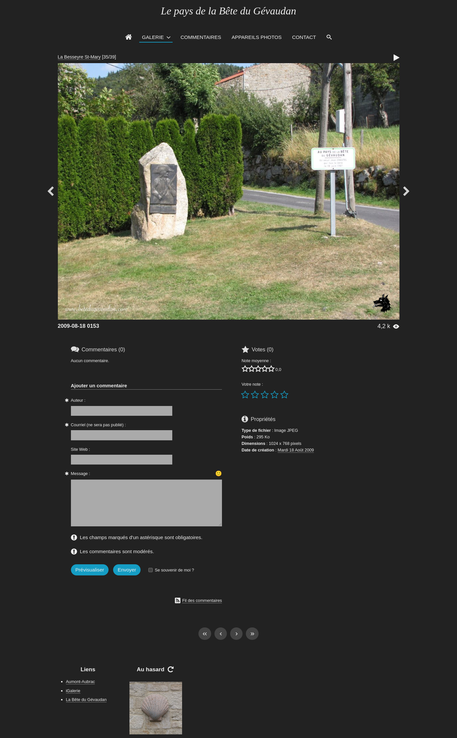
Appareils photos (256, 37)
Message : (80, 473)
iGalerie (73, 690)
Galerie (153, 37)
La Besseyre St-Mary (79, 57)
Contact (304, 37)
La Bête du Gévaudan (86, 699)
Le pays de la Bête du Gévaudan (228, 11)
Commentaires (200, 37)
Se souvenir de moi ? (174, 570)
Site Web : (80, 449)
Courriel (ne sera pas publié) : (98, 424)
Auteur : (78, 400)
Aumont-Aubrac (80, 681)
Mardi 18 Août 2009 (296, 450)
